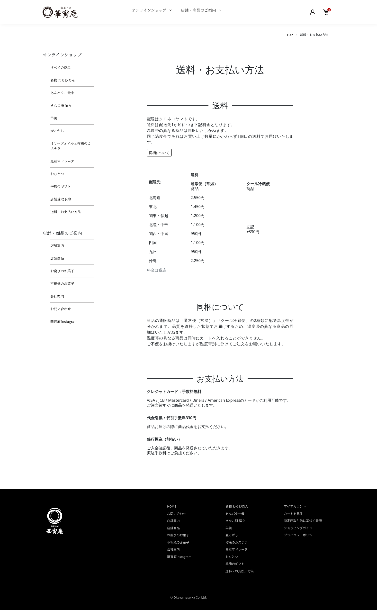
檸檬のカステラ (236, 542)
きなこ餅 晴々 (61, 105)
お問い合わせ (60, 308)
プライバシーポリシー (299, 535)
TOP (290, 34)
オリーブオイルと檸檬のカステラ (70, 146)
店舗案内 (57, 245)
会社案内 (57, 296)
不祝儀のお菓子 (62, 283)
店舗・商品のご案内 (198, 10)
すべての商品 (60, 67)
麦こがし (57, 130)
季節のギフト (60, 186)
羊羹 (53, 118)
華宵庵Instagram (64, 321)
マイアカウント (295, 506)
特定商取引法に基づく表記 (303, 520)
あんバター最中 (62, 92)
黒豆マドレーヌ (62, 161)
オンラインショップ (149, 10)
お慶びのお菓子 (62, 270)
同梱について (159, 152)
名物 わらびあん (62, 80)
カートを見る (293, 513)
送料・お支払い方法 (65, 211)
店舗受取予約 (60, 199)
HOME (171, 506)
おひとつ (57, 173)
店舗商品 (57, 258)
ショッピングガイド (298, 528)
